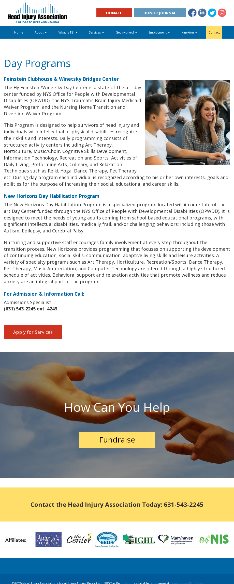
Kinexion (189, 32)
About (41, 32)
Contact (214, 32)
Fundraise (117, 439)
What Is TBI (68, 32)
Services (96, 32)
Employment (159, 32)
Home (18, 32)
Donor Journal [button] (159, 12)
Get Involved (126, 32)
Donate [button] (114, 12)
